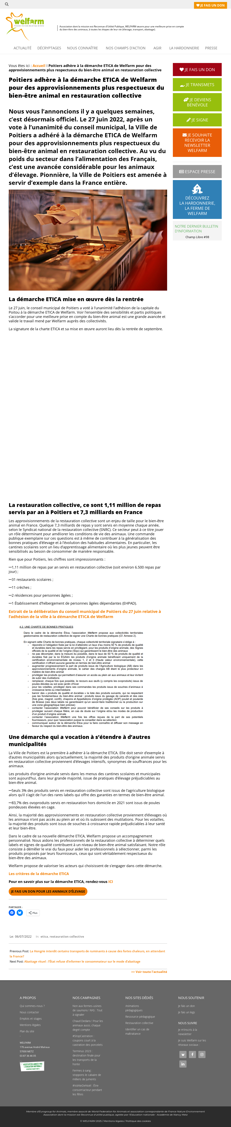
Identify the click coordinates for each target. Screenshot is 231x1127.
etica (44, 936)
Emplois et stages (31, 1018)
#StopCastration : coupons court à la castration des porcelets (88, 1040)
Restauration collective (139, 1023)
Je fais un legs (186, 1012)
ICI (110, 881)
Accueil (39, 65)
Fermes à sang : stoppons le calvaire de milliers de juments (87, 1075)
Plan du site (27, 1031)
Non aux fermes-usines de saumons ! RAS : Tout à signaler (87, 1010)
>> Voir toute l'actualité (149, 972)
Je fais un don (186, 1006)
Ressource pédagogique (140, 1016)
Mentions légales (30, 1025)
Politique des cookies (138, 1120)
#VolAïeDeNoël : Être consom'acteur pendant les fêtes (87, 1090)
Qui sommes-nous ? (32, 1006)
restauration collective (67, 936)
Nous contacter (29, 1012)
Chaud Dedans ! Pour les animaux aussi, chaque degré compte (88, 1025)
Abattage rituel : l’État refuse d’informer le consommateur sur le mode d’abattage (82, 961)
